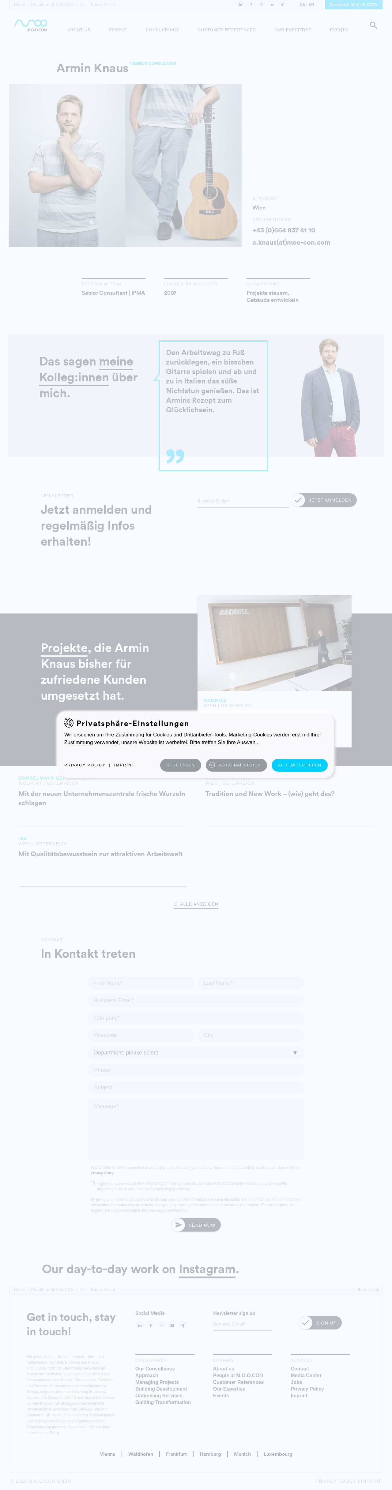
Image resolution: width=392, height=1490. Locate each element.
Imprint (124, 765)
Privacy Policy (85, 765)
